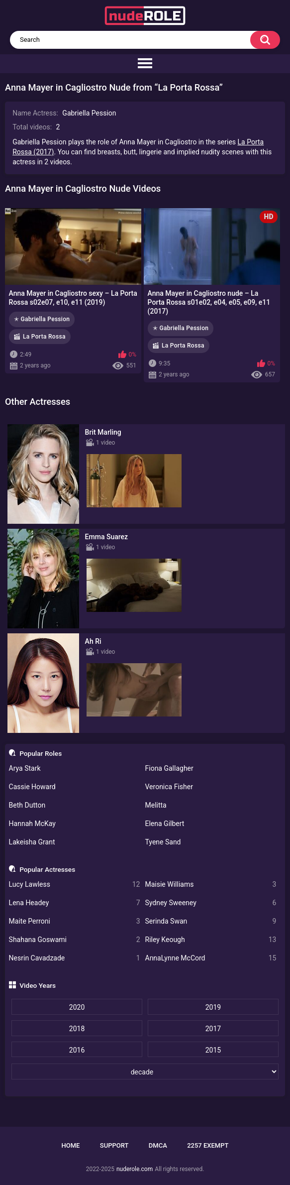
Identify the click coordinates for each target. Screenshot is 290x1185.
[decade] (145, 1071)
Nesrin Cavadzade (74, 958)
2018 (77, 1029)
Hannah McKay (32, 824)
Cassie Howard (32, 787)
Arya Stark (25, 768)
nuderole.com (134, 1169)
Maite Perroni (74, 921)
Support (114, 1145)
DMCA (158, 1145)
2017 (213, 1029)
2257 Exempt (207, 1145)
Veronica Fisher (169, 787)
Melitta (156, 805)
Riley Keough (211, 940)
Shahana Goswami (74, 940)
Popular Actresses (47, 869)
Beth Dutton (27, 805)
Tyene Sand (163, 842)
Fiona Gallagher (169, 768)
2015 (213, 1050)
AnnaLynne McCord (211, 958)
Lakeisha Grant (32, 842)
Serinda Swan (211, 921)
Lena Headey (74, 903)
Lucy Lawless (74, 884)
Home (71, 1145)
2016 (77, 1050)
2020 (77, 1007)
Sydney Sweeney (211, 903)
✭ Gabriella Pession (42, 319)
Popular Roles (40, 753)
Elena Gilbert (165, 824)
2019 (213, 1007)
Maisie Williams (211, 884)
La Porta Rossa (44, 336)
